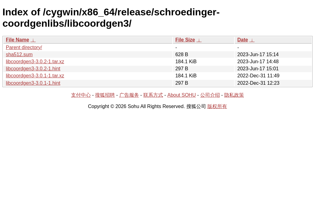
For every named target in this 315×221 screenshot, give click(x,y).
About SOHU (181, 95)
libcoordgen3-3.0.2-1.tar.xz (35, 61)
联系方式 (153, 95)
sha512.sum (19, 54)
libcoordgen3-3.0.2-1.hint (33, 68)
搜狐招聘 (105, 95)
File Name (17, 39)
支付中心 (81, 95)
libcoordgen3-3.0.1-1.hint (33, 83)
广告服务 (129, 95)
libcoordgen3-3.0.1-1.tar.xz (35, 75)
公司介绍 (210, 95)
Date (242, 39)
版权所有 (217, 106)
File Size (185, 39)
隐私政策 (234, 95)
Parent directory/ (24, 47)
